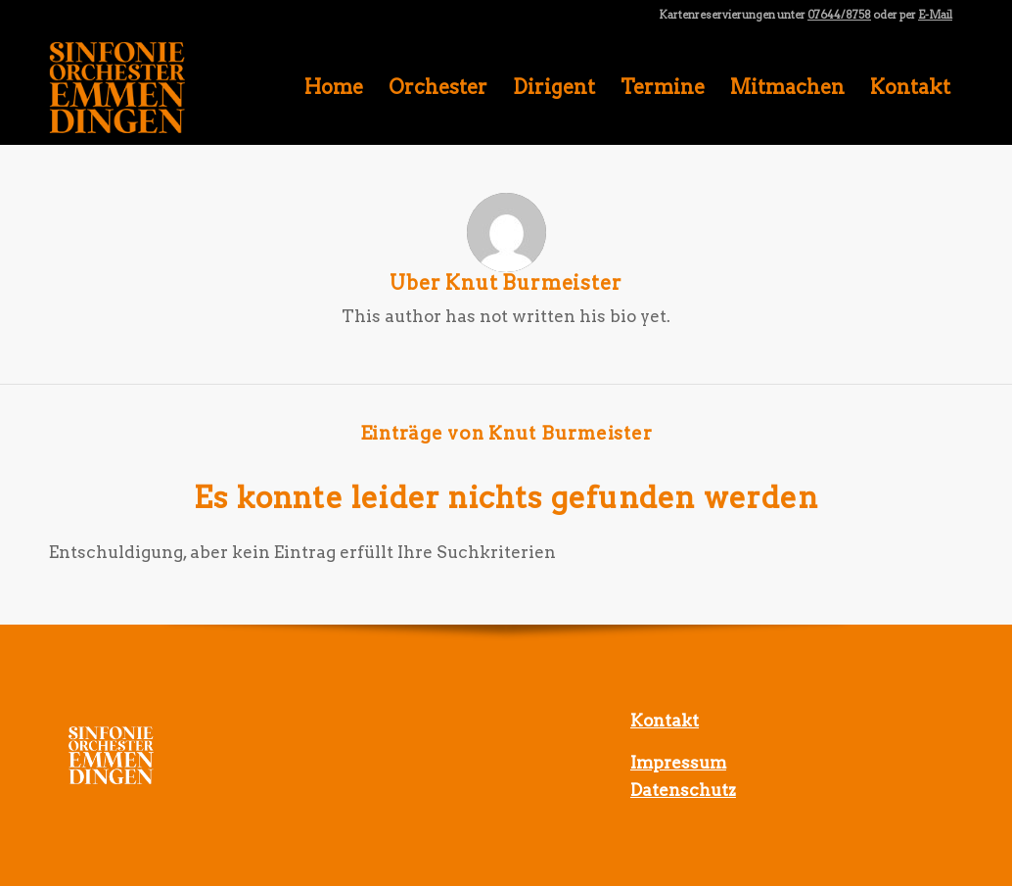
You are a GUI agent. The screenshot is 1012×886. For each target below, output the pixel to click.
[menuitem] (334, 87)
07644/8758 (839, 15)
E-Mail (935, 15)
